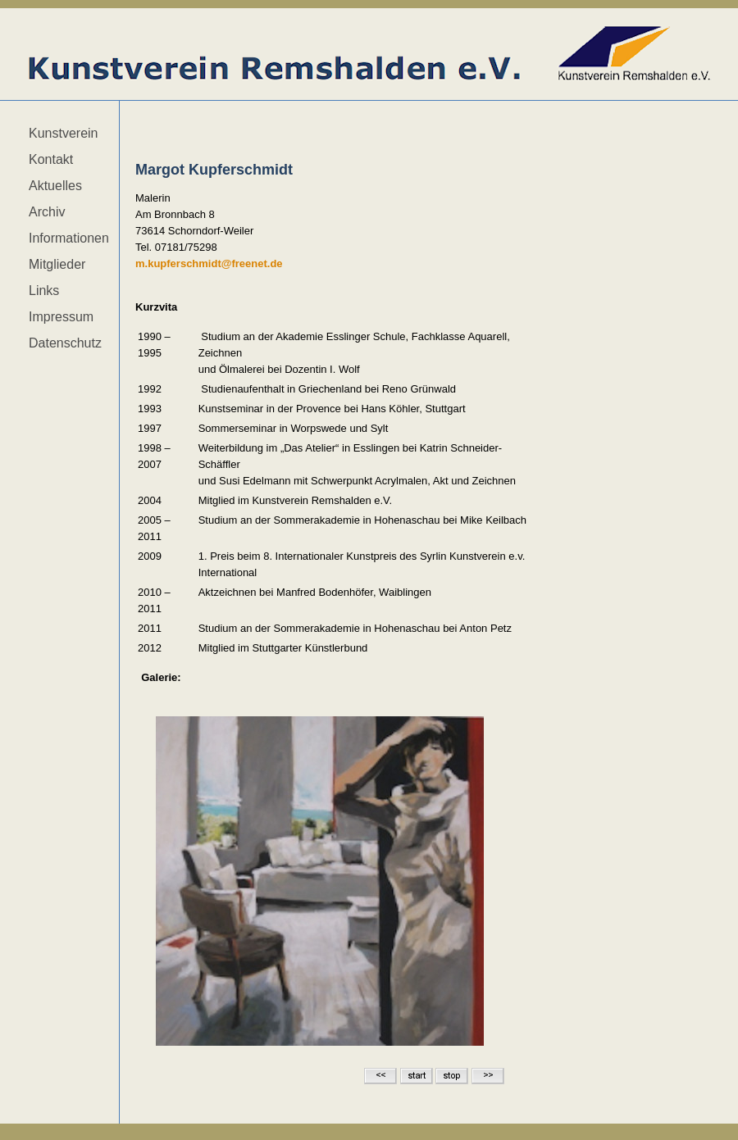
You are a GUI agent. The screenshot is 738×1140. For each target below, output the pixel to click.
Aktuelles (55, 186)
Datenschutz (65, 343)
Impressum (61, 317)
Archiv (47, 212)
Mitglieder (57, 264)
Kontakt (51, 159)
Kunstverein (63, 133)
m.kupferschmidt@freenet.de (209, 263)
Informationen (69, 238)
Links (44, 290)
